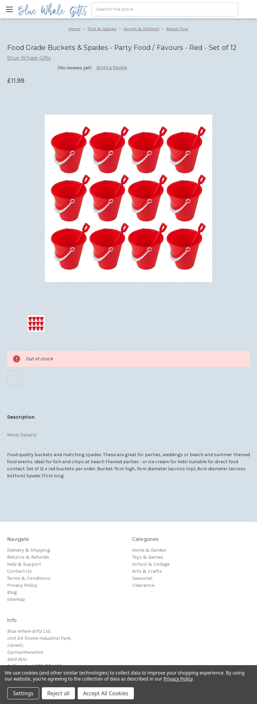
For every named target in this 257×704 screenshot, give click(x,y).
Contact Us (19, 571)
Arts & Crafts (147, 571)
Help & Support (24, 564)
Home (74, 28)
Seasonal (142, 578)
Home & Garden (149, 550)
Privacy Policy (22, 585)
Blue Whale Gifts (29, 58)
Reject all (58, 693)
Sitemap (16, 599)
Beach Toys (177, 28)
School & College (150, 564)
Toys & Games (101, 28)
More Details (22, 435)
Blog (12, 592)
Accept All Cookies (105, 693)
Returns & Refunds (28, 557)
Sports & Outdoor (141, 28)
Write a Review (111, 67)
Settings (23, 693)
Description (20, 417)
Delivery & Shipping (28, 550)
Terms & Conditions (29, 578)
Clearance (143, 585)
